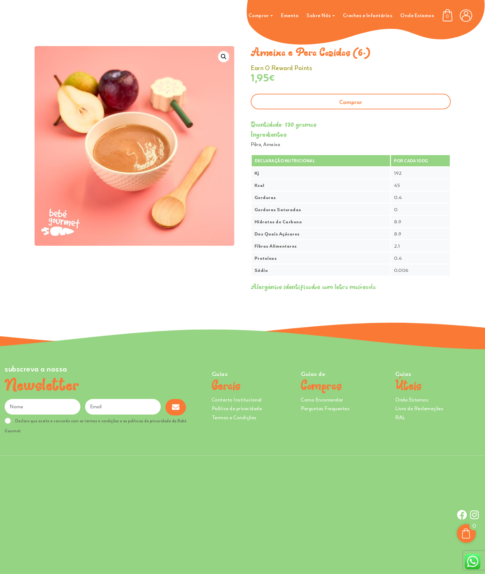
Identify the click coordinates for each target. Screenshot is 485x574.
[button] (223, 56)
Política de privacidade (237, 408)
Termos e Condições (234, 417)
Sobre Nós (319, 15)
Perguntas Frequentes (325, 408)
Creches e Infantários (367, 15)
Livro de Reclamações (419, 408)
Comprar (259, 15)
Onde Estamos (417, 15)
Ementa (289, 15)
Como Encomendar (322, 399)
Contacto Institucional (237, 399)
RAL (400, 417)
